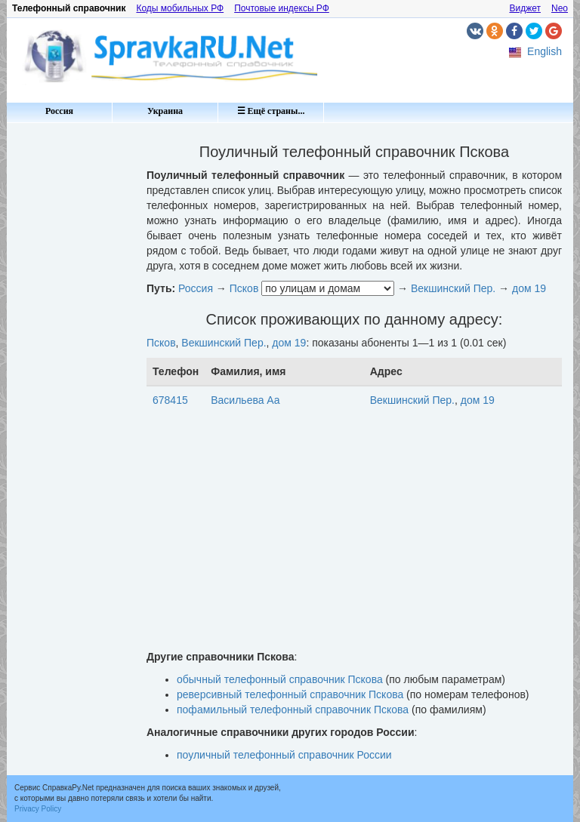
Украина (165, 111)
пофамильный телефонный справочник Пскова (293, 709)
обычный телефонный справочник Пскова (280, 679)
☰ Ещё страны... (271, 111)
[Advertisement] (71, 354)
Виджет (525, 8)
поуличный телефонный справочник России (284, 755)
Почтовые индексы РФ (281, 8)
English (544, 51)
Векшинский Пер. (453, 288)
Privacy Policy (37, 809)
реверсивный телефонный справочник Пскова (290, 694)
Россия (59, 111)
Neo (559, 8)
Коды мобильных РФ (180, 8)
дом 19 (529, 288)
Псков (244, 288)
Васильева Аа (245, 400)
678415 (170, 400)
